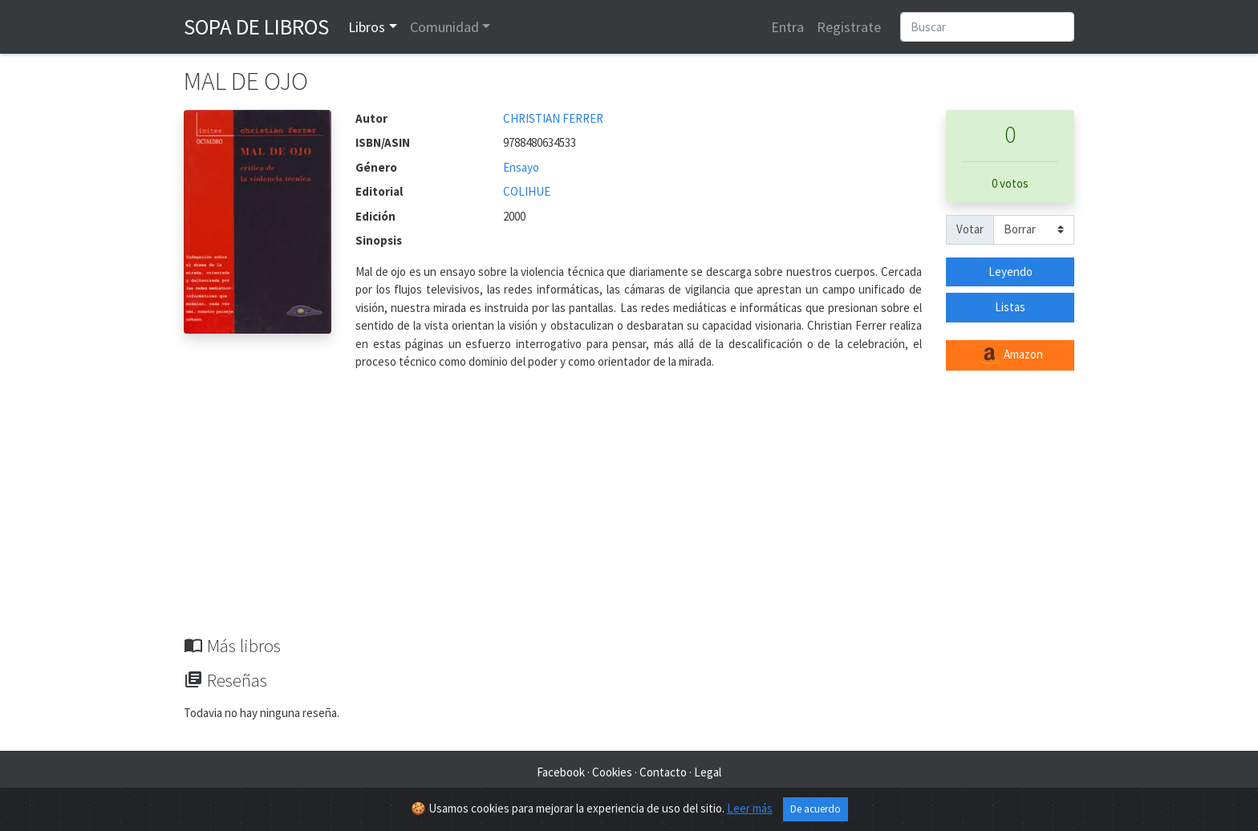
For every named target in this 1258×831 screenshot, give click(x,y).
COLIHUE (526, 191)
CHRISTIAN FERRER (553, 118)
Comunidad (444, 27)
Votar (970, 229)
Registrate (849, 27)
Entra (787, 27)
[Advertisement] (629, 515)
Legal (707, 772)
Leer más (750, 808)
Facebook (561, 772)
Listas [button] (1010, 306)
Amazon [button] (1010, 355)
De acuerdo (815, 809)
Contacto (663, 772)
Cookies (612, 772)
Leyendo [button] (1010, 271)
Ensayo (521, 167)
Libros (366, 27)
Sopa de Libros (256, 26)
